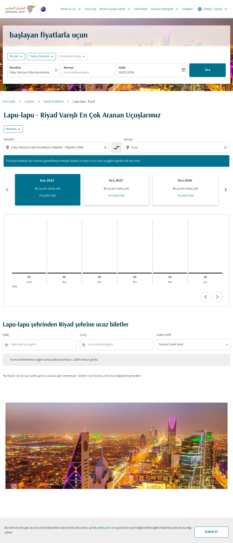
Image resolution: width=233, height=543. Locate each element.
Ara (207, 70)
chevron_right (217, 297)
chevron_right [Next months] (225, 189)
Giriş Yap (90, 9)
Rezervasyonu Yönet (116, 9)
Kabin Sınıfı (164, 335)
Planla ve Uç (72, 9)
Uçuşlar (29, 101)
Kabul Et (211, 532)
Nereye (68, 68)
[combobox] (31, 72)
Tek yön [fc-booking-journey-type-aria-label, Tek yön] (13, 56)
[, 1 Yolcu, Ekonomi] (39, 56)
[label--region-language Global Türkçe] (212, 9)
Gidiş (122, 68)
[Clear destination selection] (226, 147)
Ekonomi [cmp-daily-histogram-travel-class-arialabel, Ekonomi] (11, 129)
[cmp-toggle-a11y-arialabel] (116, 147)
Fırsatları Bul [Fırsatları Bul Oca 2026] (185, 195)
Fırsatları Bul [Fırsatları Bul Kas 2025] (47, 195)
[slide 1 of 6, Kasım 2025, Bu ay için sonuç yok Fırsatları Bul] (47, 189)
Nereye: (128, 139)
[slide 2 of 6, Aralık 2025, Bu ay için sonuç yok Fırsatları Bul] (116, 189)
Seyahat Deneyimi (165, 9)
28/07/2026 (126, 72)
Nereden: (9, 139)
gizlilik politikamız (100, 528)
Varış (83, 335)
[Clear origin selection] (106, 147)
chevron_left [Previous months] (7, 189)
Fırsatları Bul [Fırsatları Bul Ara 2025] (116, 195)
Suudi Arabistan (53, 101)
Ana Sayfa (9, 101)
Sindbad (187, 9)
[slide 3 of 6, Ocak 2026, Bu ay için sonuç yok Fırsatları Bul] (185, 189)
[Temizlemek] (57, 70)
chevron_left (205, 297)
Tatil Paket (140, 9)
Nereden (15, 68)
